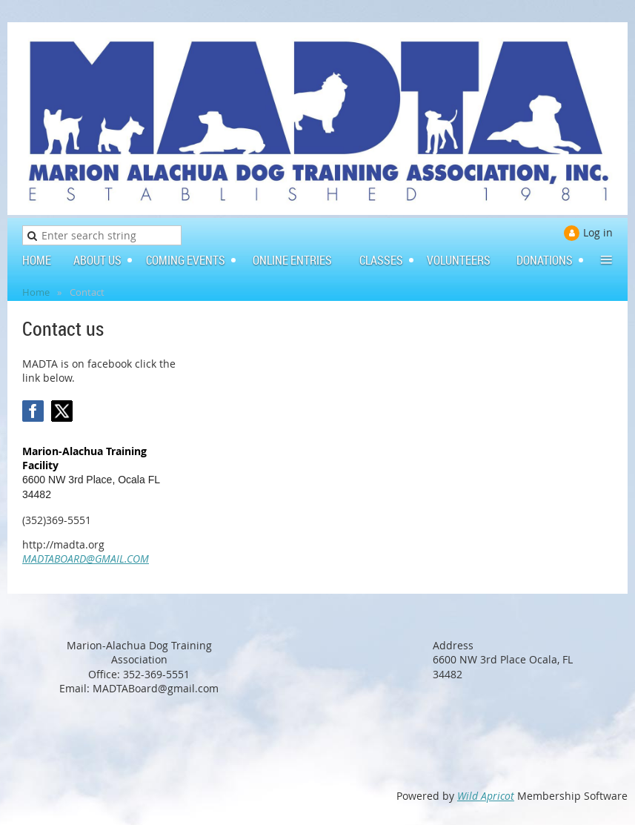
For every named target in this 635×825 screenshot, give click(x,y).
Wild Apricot (485, 796)
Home (36, 292)
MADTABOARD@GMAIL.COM (85, 558)
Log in (598, 232)
